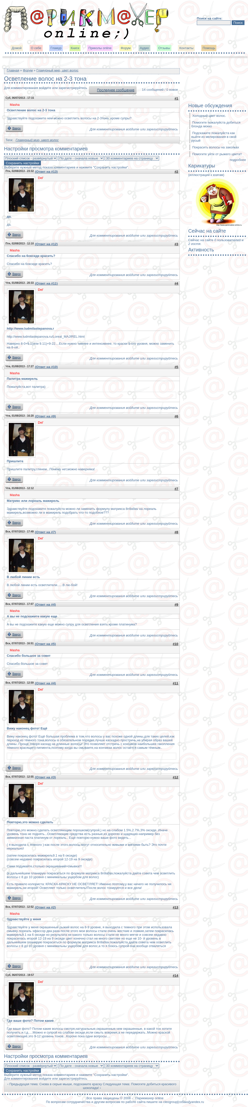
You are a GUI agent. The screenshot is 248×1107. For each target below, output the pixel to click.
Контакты (186, 48)
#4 (176, 283)
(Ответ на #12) (46, 244)
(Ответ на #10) (46, 367)
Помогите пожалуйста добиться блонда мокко (215, 124)
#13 (175, 907)
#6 (176, 416)
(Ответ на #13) (46, 171)
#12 (175, 777)
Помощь (209, 48)
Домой (17, 48)
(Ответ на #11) (46, 283)
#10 (175, 644)
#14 (175, 975)
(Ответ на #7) (45, 532)
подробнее (238, 160)
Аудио (144, 48)
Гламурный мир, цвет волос (57, 70)
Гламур (55, 48)
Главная (13, 70)
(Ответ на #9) (45, 416)
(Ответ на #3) (45, 777)
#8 (176, 532)
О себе (36, 48)
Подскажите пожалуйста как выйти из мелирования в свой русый (213, 136)
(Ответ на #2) (45, 907)
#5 (176, 367)
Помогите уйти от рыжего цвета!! (217, 154)
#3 (176, 244)
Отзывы (164, 48)
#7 (176, 489)
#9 (176, 604)
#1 (176, 98)
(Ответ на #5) (45, 644)
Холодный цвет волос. (209, 116)
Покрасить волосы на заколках (215, 147)
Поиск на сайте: (209, 18)
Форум (126, 48)
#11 (175, 683)
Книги (75, 48)
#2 (176, 171)
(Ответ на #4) (45, 604)
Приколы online (99, 48)
